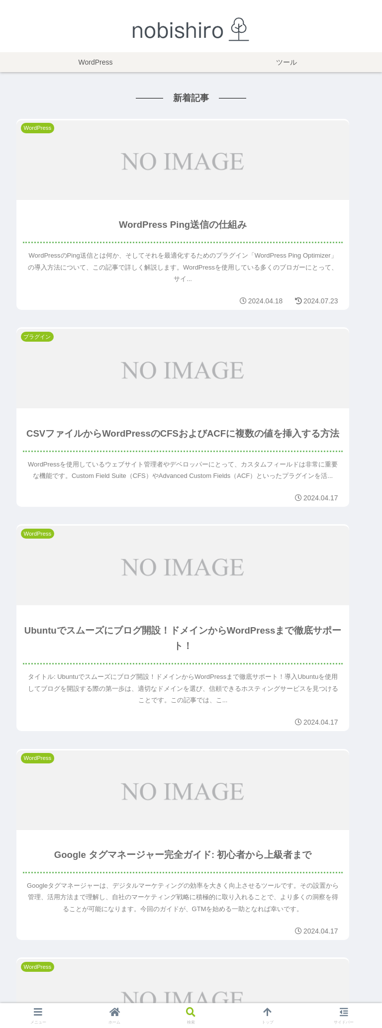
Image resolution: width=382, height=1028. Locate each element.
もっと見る (191, 901)
